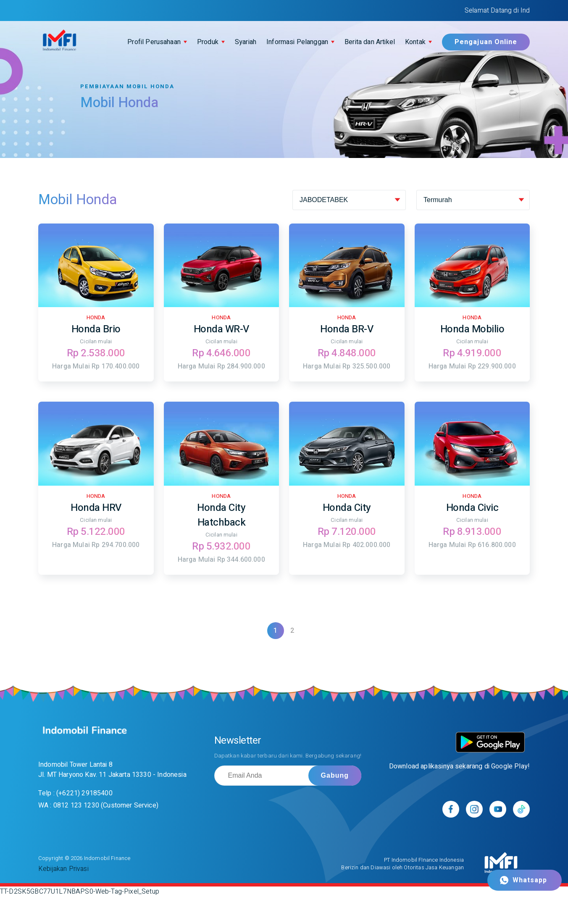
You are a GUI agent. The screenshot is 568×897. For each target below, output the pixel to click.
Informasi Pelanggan (297, 42)
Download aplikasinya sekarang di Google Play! (459, 766)
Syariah (245, 42)
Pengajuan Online (486, 42)
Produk (207, 42)
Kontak (415, 42)
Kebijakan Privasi (63, 869)
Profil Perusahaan (154, 42)
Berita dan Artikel (369, 42)
